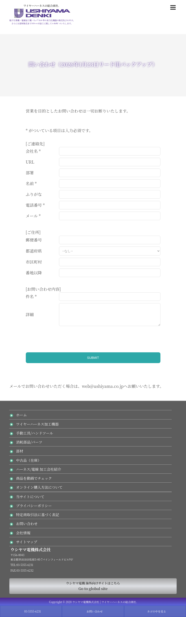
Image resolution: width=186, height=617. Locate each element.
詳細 (30, 314)
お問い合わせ (26, 523)
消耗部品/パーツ (29, 442)
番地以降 (34, 272)
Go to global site (93, 586)
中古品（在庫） (28, 460)
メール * (33, 216)
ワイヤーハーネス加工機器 (37, 424)
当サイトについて (30, 496)
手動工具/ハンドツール (34, 433)
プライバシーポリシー (34, 505)
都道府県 (34, 251)
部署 (30, 172)
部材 (19, 451)
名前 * (31, 183)
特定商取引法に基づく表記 (37, 514)
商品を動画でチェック (34, 478)
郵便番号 (34, 240)
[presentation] (60, 337)
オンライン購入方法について (39, 487)
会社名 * (33, 151)
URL (30, 162)
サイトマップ (26, 541)
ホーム (21, 414)
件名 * (31, 296)
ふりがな (34, 194)
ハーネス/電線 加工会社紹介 (38, 469)
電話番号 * (35, 205)
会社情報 (23, 532)
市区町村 (34, 262)
